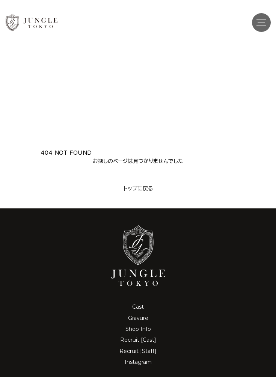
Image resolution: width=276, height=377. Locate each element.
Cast (138, 306)
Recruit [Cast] (138, 339)
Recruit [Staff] (138, 351)
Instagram (138, 362)
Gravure (138, 318)
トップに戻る (138, 188)
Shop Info (138, 329)
